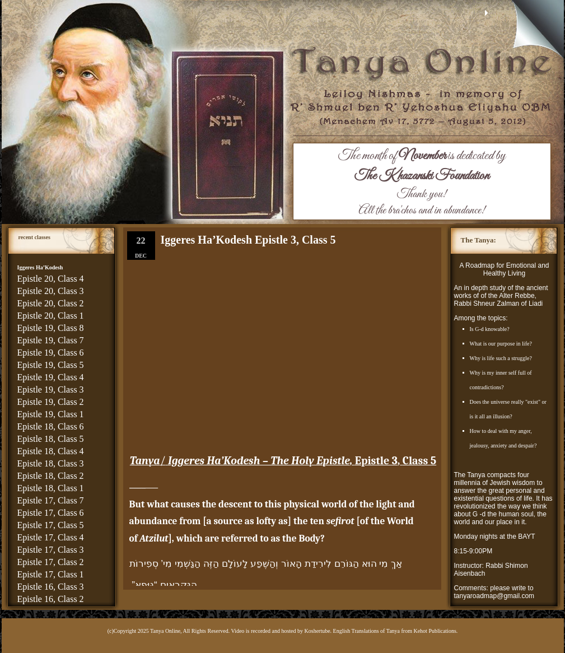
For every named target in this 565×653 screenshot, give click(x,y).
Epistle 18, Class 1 (50, 488)
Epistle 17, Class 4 (50, 537)
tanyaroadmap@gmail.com (494, 596)
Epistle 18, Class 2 (50, 476)
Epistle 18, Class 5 (50, 439)
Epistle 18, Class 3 (50, 463)
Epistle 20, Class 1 (50, 315)
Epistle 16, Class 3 (50, 586)
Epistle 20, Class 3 (50, 291)
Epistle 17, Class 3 (50, 549)
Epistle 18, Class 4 (50, 451)
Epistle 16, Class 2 (50, 599)
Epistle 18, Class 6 (50, 426)
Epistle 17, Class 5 (50, 525)
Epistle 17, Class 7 (50, 500)
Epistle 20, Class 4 (50, 278)
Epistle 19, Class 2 (50, 402)
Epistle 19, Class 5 (50, 365)
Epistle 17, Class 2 (50, 562)
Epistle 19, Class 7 (50, 340)
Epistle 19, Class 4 (50, 377)
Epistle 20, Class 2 (50, 303)
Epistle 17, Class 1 (50, 574)
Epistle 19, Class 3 (50, 389)
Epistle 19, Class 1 (50, 414)
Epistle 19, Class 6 (50, 352)
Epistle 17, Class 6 (50, 512)
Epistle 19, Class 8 (50, 328)
